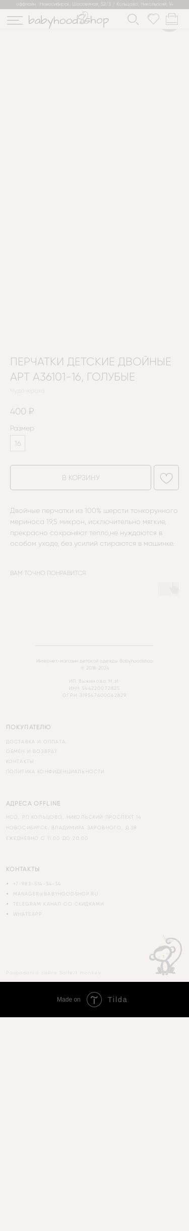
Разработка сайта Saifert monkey (53, 972)
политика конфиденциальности (55, 771)
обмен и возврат (32, 751)
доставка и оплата (36, 741)
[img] (15, 20)
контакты (20, 761)
